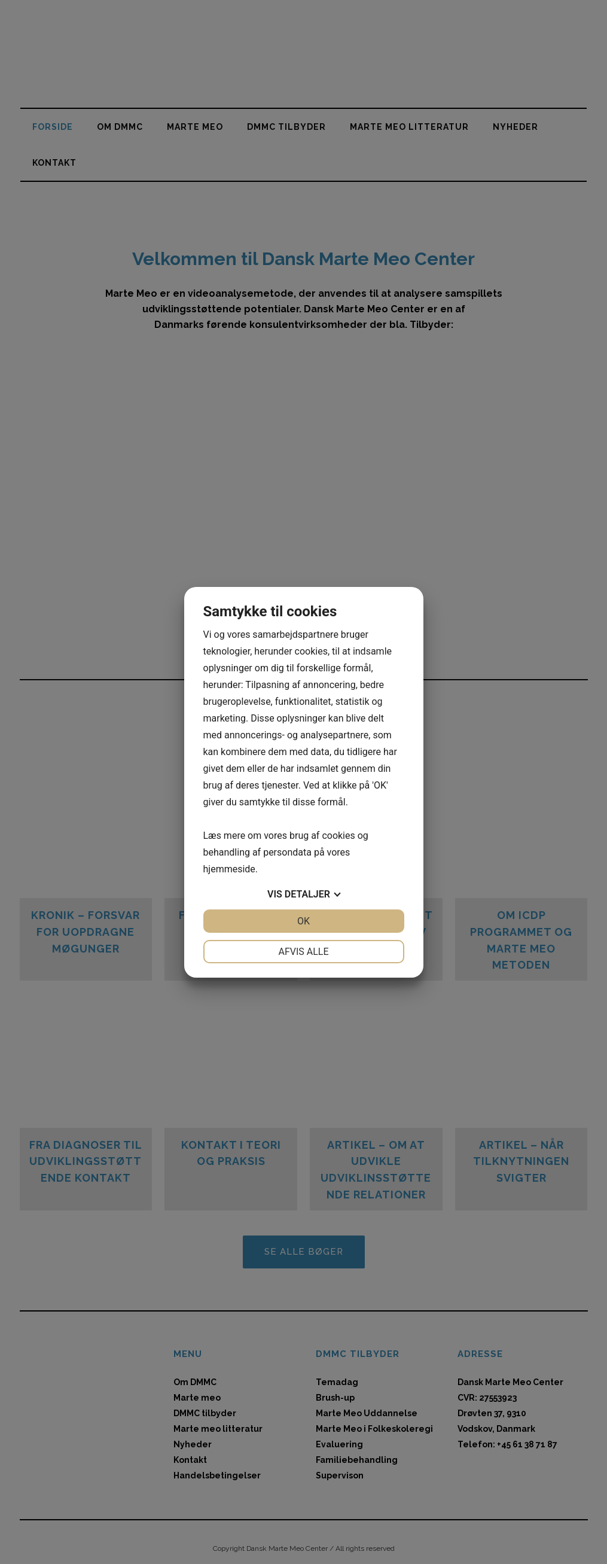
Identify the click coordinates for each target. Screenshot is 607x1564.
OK (303, 921)
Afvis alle (303, 951)
